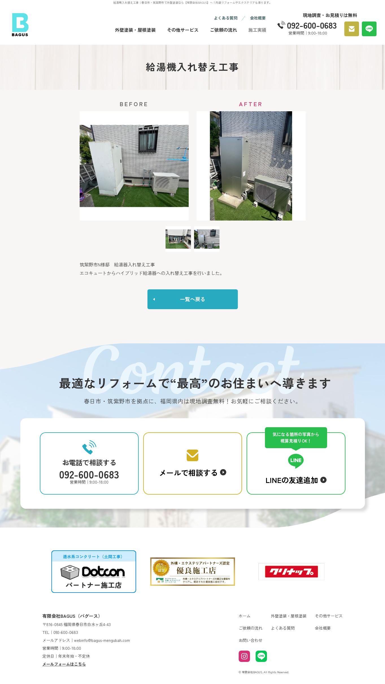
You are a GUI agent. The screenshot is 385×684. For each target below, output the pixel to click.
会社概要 (258, 18)
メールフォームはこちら (64, 664)
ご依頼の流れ (223, 29)
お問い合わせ (250, 640)
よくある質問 (226, 18)
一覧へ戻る (192, 299)
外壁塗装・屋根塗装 (135, 29)
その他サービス (183, 29)
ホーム (245, 616)
